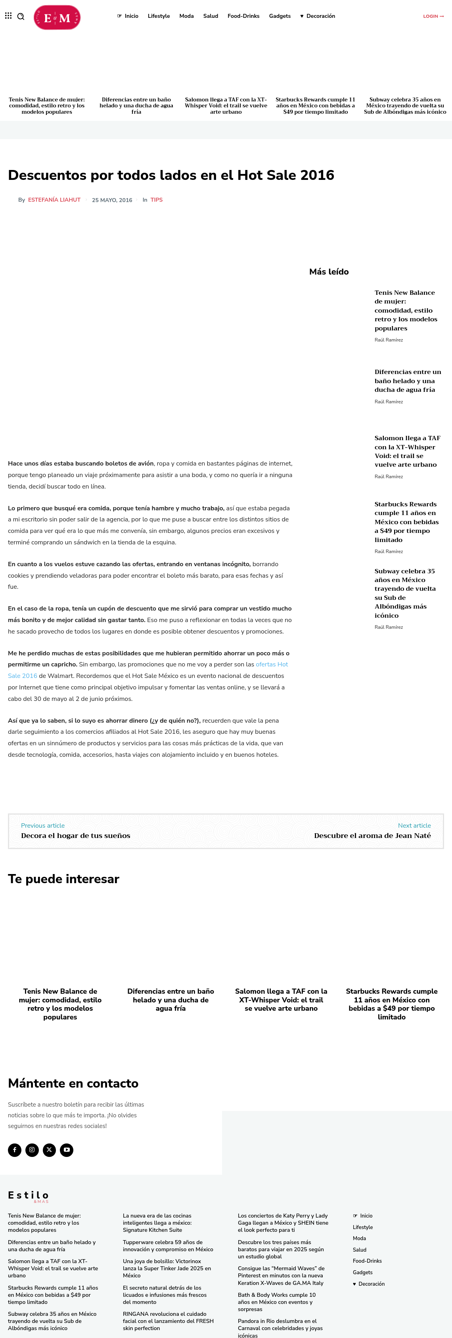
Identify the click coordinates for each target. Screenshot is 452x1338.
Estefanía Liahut (54, 200)
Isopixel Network (315, 1330)
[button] (21, 16)
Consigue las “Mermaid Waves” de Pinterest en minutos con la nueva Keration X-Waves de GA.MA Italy (278, 1260)
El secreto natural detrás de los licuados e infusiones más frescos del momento (166, 1272)
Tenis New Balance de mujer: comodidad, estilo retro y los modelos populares (46, 105)
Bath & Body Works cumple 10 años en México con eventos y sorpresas (280, 1282)
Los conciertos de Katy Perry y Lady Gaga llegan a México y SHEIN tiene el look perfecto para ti (283, 1210)
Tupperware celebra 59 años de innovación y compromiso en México (165, 1232)
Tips (157, 200)
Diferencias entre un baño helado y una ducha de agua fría (136, 105)
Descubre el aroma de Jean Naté (372, 835)
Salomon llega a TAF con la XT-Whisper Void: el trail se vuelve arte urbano (226, 105)
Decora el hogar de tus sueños (75, 835)
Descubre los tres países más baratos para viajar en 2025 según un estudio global (281, 1235)
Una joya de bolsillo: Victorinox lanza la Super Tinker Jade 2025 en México (166, 1251)
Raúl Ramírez (389, 333)
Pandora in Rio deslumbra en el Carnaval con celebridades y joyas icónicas (277, 1304)
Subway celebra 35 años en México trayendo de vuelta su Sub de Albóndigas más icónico (405, 105)
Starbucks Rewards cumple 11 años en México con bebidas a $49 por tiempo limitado (316, 105)
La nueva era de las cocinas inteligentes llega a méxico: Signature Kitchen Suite (167, 1210)
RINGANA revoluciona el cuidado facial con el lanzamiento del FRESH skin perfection (165, 1297)
